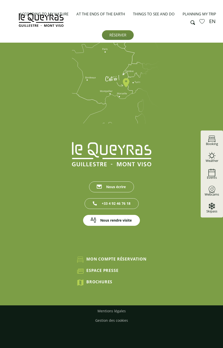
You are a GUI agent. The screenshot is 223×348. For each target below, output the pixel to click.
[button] (191, 21)
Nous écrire (116, 186)
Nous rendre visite (116, 220)
